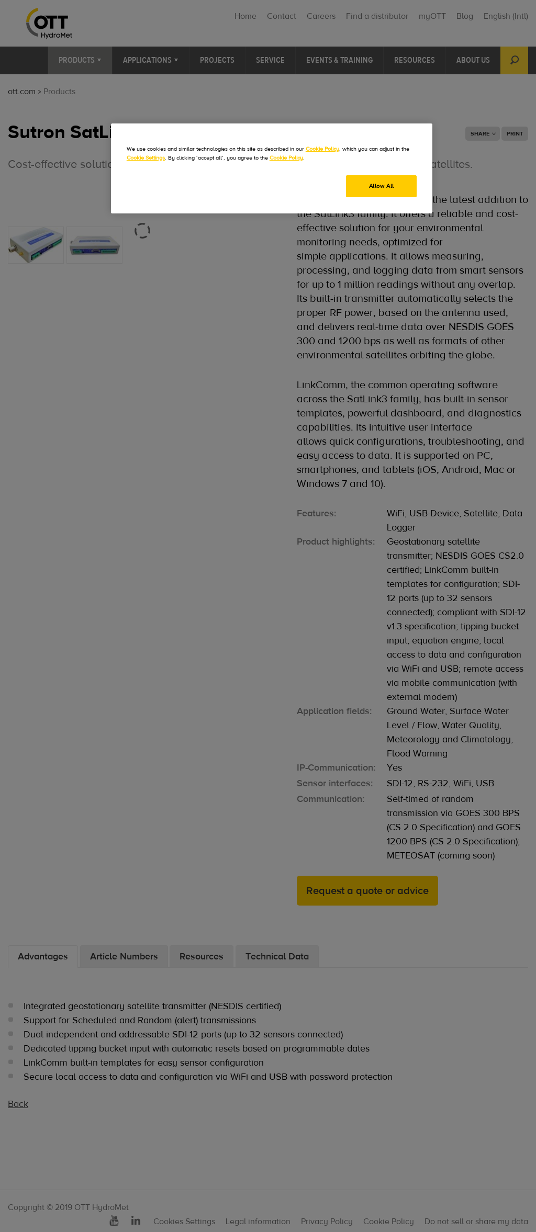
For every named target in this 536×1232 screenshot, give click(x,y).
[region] (271, 168)
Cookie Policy (322, 149)
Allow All (381, 186)
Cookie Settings (146, 158)
